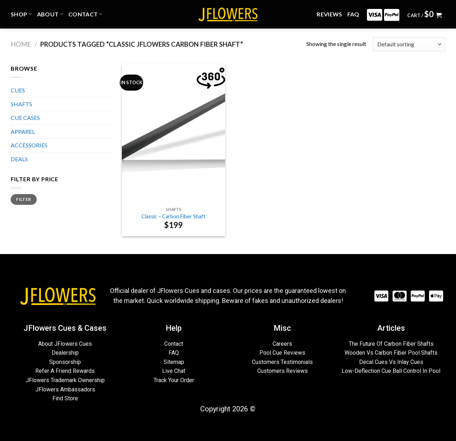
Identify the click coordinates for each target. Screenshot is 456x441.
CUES (18, 90)
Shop (21, 14)
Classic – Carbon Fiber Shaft (173, 216)
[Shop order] (409, 44)
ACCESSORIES (29, 145)
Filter (23, 199)
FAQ (353, 14)
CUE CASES (25, 117)
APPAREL (23, 131)
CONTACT (85, 14)
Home (21, 44)
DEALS (19, 159)
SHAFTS (21, 104)
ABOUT (50, 14)
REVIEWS (329, 14)
